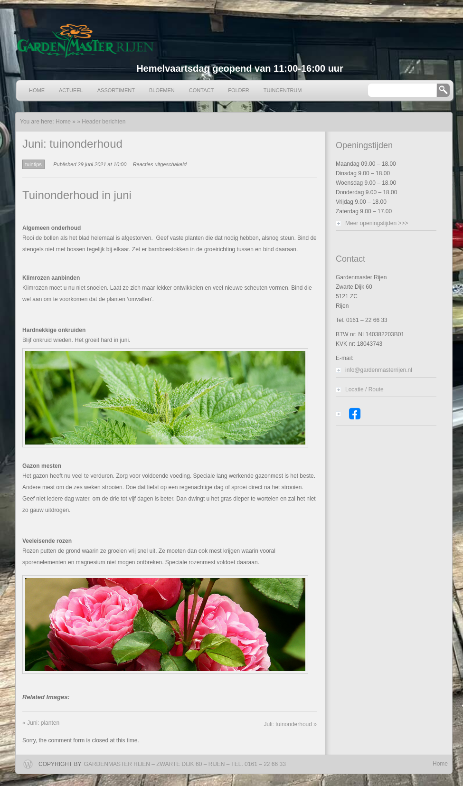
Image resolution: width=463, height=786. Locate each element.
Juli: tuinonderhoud (290, 724)
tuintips (33, 164)
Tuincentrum (283, 90)
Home (37, 90)
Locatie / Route (364, 389)
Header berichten (103, 121)
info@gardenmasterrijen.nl (378, 370)
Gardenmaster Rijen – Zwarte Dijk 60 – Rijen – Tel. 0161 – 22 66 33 (185, 764)
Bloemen (162, 90)
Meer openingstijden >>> (376, 223)
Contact (201, 90)
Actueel (71, 90)
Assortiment (116, 90)
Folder (238, 90)
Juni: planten (40, 723)
